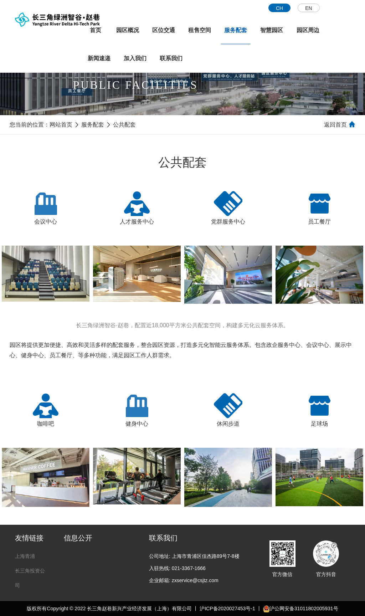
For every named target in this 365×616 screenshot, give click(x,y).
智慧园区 (271, 30)
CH (279, 8)
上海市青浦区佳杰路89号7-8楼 (206, 556)
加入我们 (135, 58)
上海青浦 (25, 556)
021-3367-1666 (189, 568)
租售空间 (199, 30)
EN (308, 8)
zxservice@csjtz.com (195, 580)
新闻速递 (99, 58)
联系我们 (171, 58)
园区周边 (308, 30)
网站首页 (61, 125)
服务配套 (235, 30)
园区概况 (127, 30)
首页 (95, 30)
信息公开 (78, 538)
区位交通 (163, 30)
